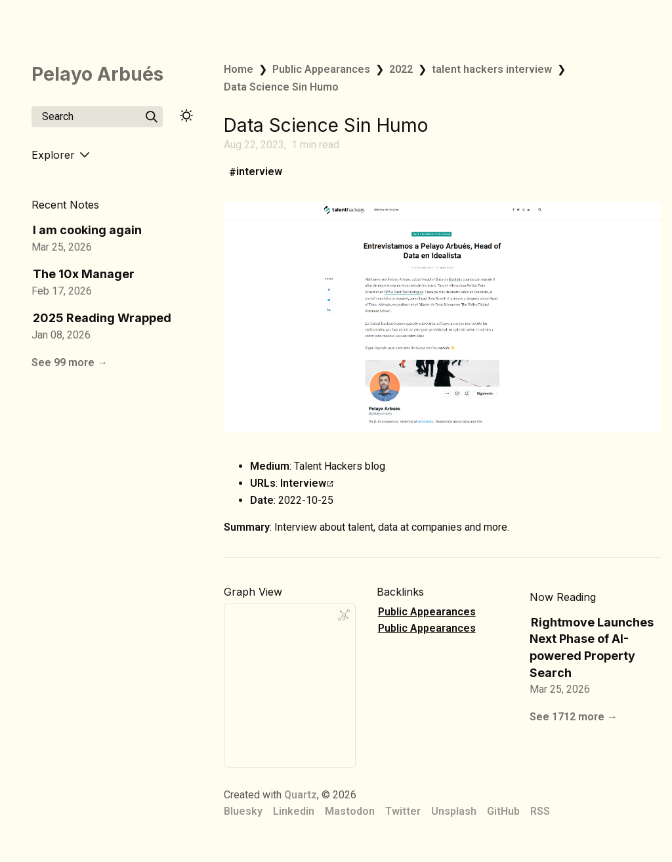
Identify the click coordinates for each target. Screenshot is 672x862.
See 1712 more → (574, 716)
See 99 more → (70, 362)
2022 (401, 69)
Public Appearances (321, 69)
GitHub (503, 811)
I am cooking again (87, 230)
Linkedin (293, 811)
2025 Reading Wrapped (102, 318)
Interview (306, 483)
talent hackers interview (492, 69)
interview (259, 172)
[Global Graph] (344, 615)
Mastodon (350, 811)
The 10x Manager (84, 274)
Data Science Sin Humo (281, 87)
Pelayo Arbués (97, 74)
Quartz (300, 795)
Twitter (403, 811)
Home (238, 69)
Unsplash (453, 811)
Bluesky (243, 811)
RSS (540, 811)
